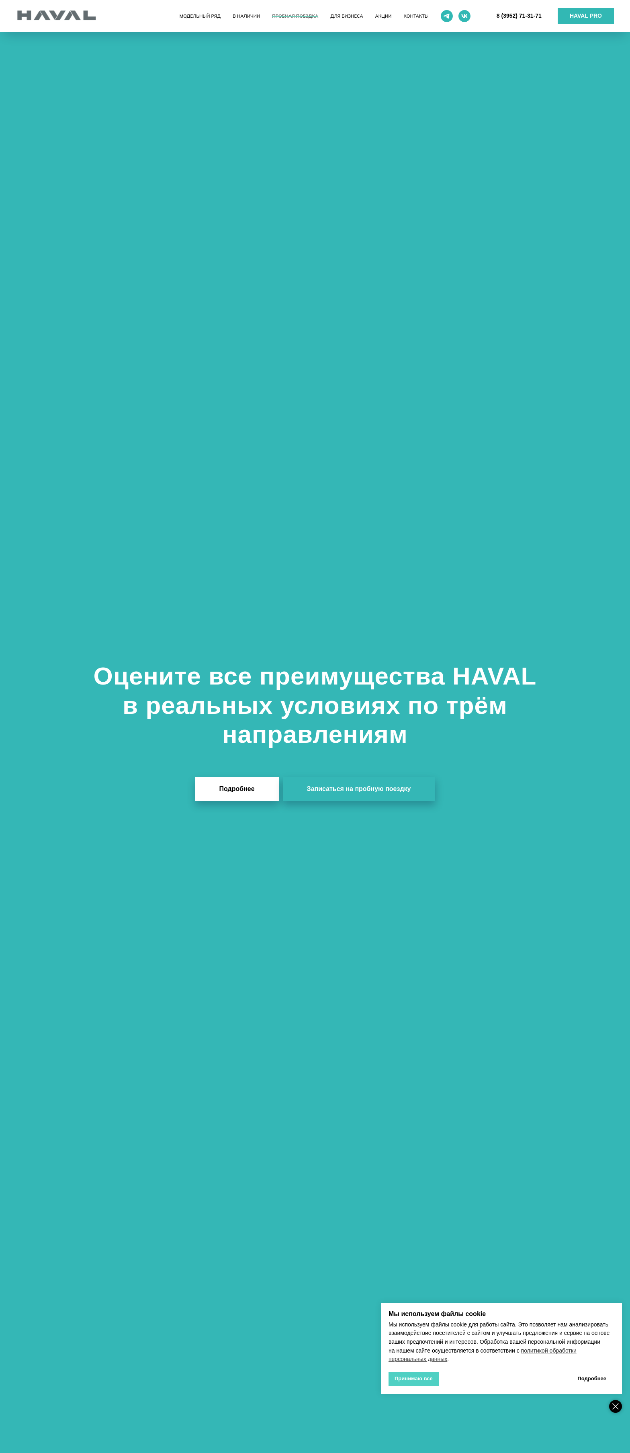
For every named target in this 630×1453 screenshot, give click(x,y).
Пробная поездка (295, 16)
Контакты (416, 16)
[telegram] (447, 16)
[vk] (464, 16)
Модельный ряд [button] (200, 16)
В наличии (246, 16)
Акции (383, 16)
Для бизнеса (346, 16)
